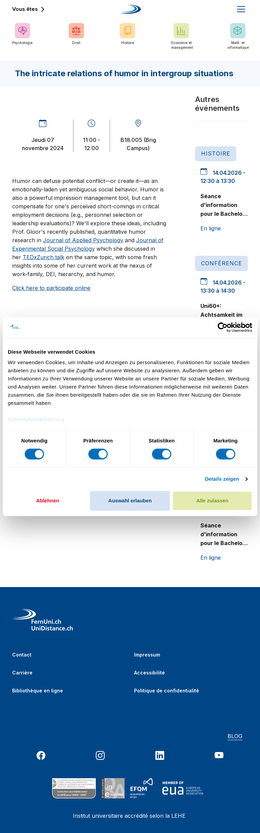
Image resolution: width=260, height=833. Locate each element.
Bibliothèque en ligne (37, 690)
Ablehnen (47, 500)
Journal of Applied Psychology (83, 240)
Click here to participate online (51, 288)
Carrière (22, 672)
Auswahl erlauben (130, 500)
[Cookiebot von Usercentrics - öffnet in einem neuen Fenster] (222, 327)
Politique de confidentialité (166, 690)
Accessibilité (149, 672)
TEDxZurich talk (43, 257)
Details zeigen (222, 479)
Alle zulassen (212, 500)
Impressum (147, 655)
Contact (21, 655)
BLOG (235, 736)
